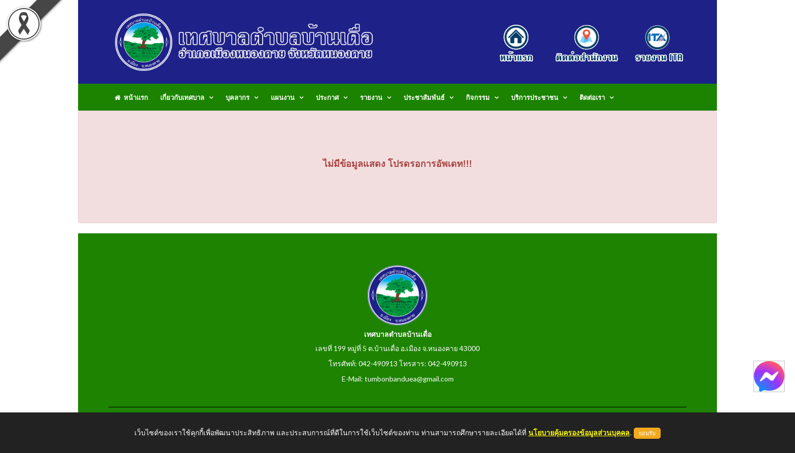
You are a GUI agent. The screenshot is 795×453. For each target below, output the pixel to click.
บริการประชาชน (534, 97)
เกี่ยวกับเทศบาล (182, 97)
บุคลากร (237, 97)
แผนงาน (283, 97)
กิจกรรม (478, 97)
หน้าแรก (131, 97)
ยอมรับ (647, 433)
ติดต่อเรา (592, 97)
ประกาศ (327, 97)
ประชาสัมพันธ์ (424, 97)
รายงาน (371, 97)
